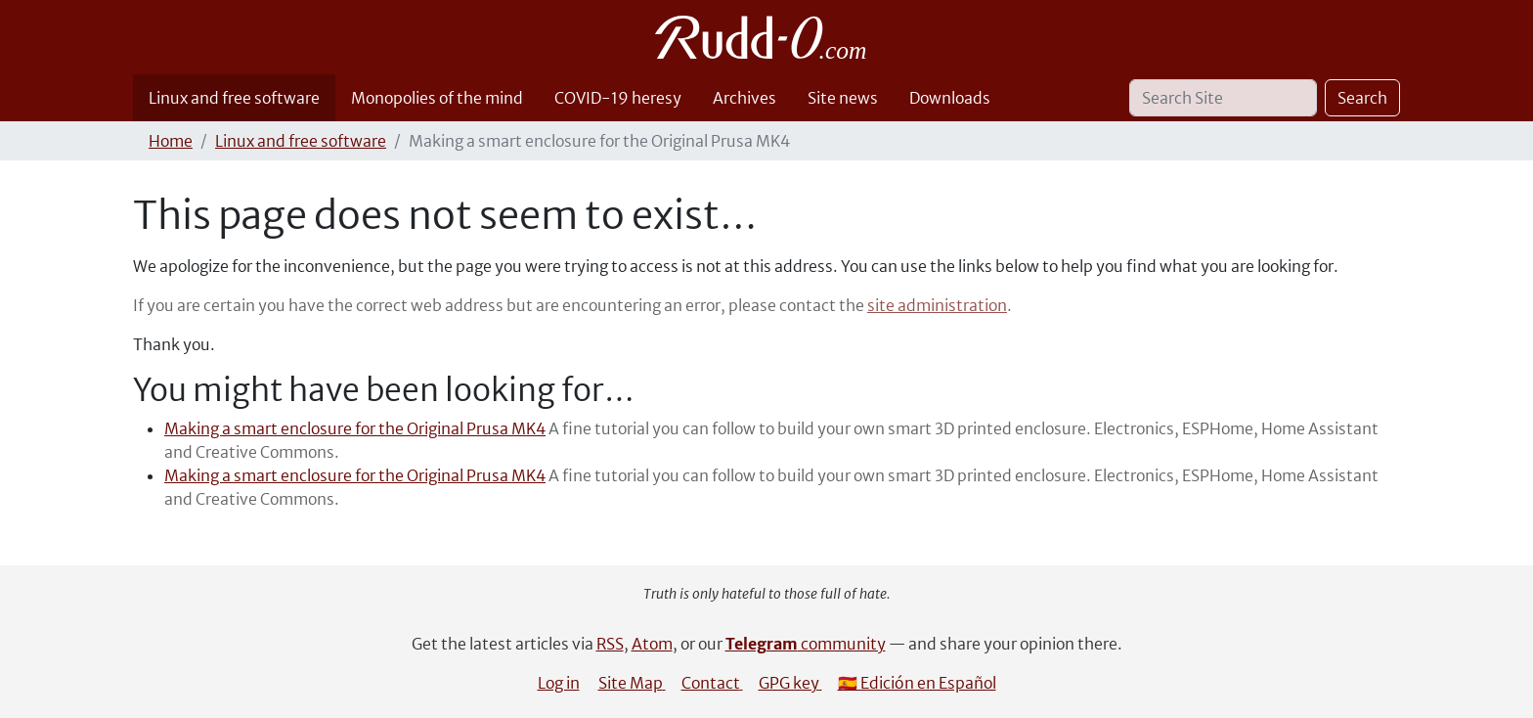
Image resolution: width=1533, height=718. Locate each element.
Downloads (949, 98)
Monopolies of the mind (437, 98)
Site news (843, 98)
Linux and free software (234, 98)
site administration (937, 305)
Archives (744, 98)
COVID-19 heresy (617, 98)
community (805, 643)
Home (171, 141)
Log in (559, 683)
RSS (610, 643)
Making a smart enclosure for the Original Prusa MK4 (355, 428)
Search (1362, 98)
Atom (652, 643)
